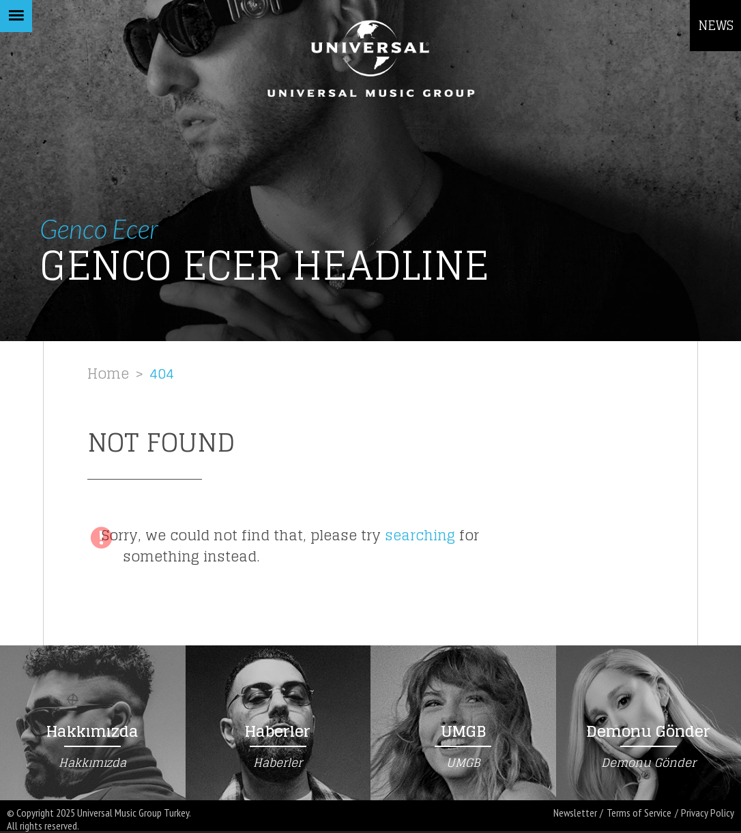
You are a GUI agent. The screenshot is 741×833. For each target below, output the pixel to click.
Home (108, 373)
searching (420, 535)
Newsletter (575, 812)
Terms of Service (639, 812)
